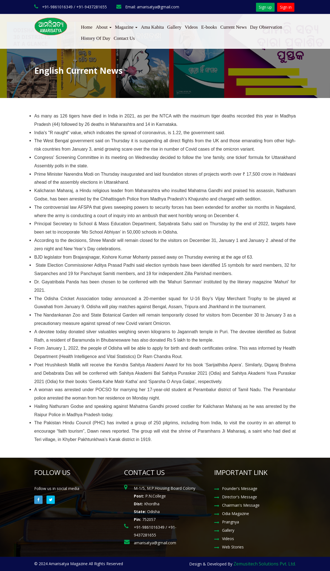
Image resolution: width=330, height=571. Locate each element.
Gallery (174, 27)
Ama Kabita (152, 27)
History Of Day (95, 38)
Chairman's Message (241, 505)
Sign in (286, 7)
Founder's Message (239, 488)
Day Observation (266, 27)
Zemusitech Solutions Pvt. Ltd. (264, 564)
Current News (233, 27)
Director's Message (239, 496)
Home (87, 27)
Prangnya (230, 522)
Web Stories (233, 547)
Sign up (265, 7)
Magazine (126, 27)
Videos (191, 27)
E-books (209, 27)
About (104, 27)
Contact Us (124, 38)
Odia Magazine (235, 513)
